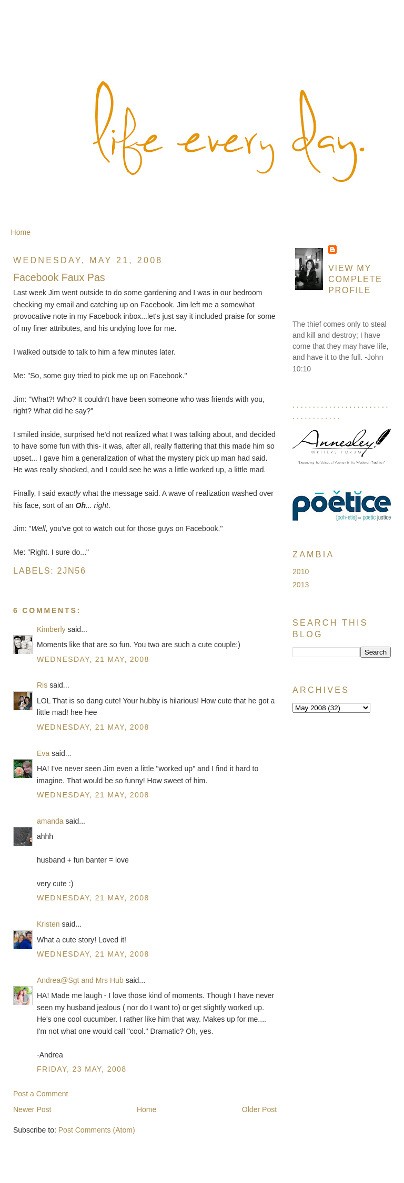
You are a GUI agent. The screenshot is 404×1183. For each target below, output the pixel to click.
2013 (300, 584)
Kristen (48, 924)
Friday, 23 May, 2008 (82, 1069)
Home (21, 232)
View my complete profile (355, 279)
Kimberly (51, 629)
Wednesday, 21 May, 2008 (93, 659)
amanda (50, 821)
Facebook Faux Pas (59, 277)
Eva (43, 753)
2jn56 (71, 570)
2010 (300, 571)
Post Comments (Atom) (96, 1130)
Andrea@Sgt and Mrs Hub (80, 980)
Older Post (259, 1109)
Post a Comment (40, 1093)
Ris (42, 685)
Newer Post (32, 1109)
